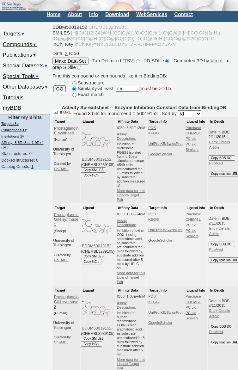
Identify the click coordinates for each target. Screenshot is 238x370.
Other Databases (26, 86)
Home (53, 14)
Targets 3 (9, 123)
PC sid (191, 144)
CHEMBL (193, 133)
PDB (152, 128)
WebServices (151, 14)
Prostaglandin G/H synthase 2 (66, 301)
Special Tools (21, 76)
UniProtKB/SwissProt (165, 143)
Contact (183, 14)
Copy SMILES (93, 170)
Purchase (193, 128)
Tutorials (13, 97)
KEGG (153, 133)
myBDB (12, 108)
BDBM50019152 (97, 159)
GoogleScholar (160, 154)
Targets (14, 33)
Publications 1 (13, 130)
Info (93, 14)
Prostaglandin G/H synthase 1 (66, 219)
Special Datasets (25, 65)
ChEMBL (61, 169)
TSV (128, 60)
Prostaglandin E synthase (66, 130)
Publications (20, 55)
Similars (192, 149)
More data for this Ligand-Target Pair (131, 195)
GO (59, 88)
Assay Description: (126, 136)
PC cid (191, 138)
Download (117, 14)
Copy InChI (91, 175)
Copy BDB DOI (222, 158)
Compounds (20, 44)
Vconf (217, 60)
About (75, 14)
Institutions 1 (12, 136)
